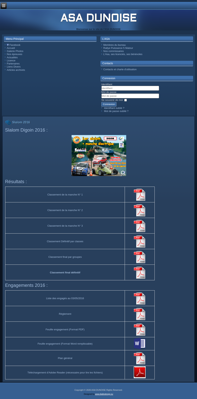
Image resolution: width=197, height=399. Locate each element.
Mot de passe (108, 92)
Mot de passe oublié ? (116, 111)
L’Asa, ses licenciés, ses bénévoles (122, 54)
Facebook (13, 44)
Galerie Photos (15, 51)
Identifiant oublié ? (114, 108)
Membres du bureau (114, 44)
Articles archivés (16, 69)
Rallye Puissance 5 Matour (118, 48)
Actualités (12, 57)
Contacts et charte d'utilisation (120, 69)
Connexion (109, 104)
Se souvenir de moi (112, 99)
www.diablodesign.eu (104, 394)
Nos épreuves (14, 54)
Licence (11, 60)
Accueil (11, 48)
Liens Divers (14, 66)
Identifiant (106, 84)
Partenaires (13, 63)
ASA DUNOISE (98, 19)
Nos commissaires (113, 51)
